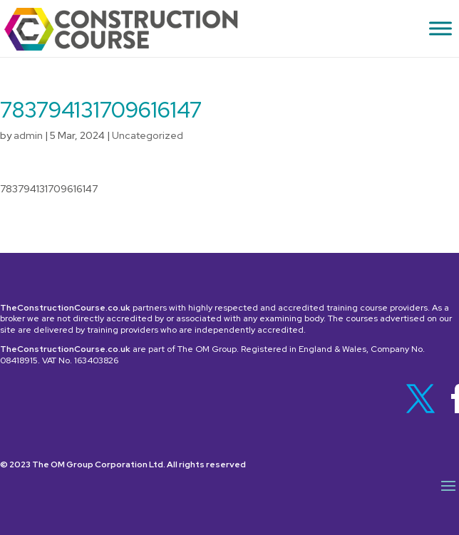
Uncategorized (147, 135)
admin (28, 135)
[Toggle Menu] (440, 28)
